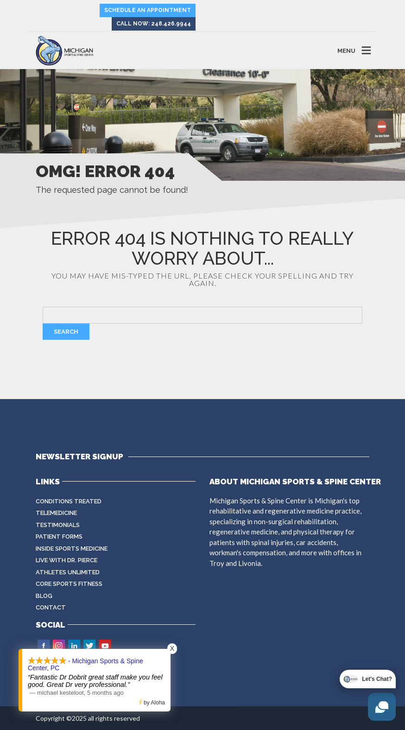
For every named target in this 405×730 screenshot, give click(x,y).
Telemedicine (56, 512)
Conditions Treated (68, 501)
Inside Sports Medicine (72, 548)
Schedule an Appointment (147, 10)
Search (66, 331)
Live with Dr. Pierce (66, 560)
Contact (51, 607)
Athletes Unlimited (68, 572)
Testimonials (58, 524)
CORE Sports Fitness (69, 583)
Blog (44, 595)
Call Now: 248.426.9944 (153, 23)
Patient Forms (59, 536)
